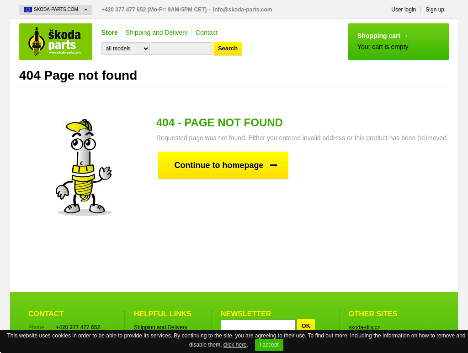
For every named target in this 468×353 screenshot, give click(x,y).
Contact (207, 32)
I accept (269, 345)
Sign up (434, 9)
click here (235, 345)
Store (109, 32)
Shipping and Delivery (157, 32)
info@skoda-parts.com (242, 9)
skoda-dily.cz (364, 327)
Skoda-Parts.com (55, 41)
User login (403, 9)
